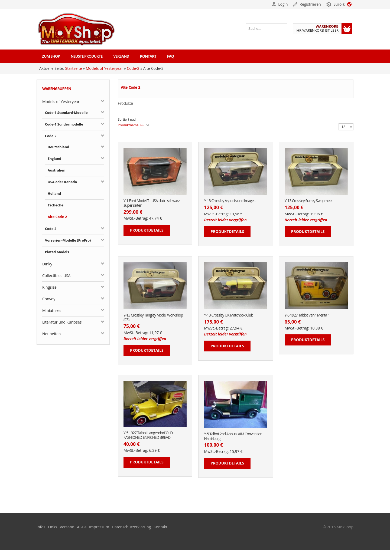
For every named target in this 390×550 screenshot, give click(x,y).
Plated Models (57, 252)
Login (283, 4)
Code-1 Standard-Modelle (66, 112)
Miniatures (51, 310)
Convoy (48, 298)
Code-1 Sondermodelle (64, 124)
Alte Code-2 (57, 217)
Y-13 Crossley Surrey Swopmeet (309, 201)
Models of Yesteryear (104, 68)
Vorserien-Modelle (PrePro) (68, 240)
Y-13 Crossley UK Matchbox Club (228, 315)
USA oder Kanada (62, 182)
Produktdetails (147, 230)
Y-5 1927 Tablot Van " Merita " (307, 315)
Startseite (73, 68)
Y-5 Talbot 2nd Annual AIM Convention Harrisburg (233, 436)
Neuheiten (51, 333)
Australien (56, 170)
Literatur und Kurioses (62, 322)
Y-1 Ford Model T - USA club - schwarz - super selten (152, 203)
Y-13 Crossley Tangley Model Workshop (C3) (153, 317)
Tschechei (56, 205)
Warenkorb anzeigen (347, 28)
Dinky (47, 263)
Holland (54, 193)
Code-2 (133, 68)
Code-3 (51, 228)
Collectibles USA (56, 275)
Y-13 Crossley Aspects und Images (229, 201)
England (54, 158)
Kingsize (49, 287)
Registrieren (310, 4)
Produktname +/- (131, 125)
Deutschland (58, 147)
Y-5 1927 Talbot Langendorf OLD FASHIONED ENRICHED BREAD (148, 435)
